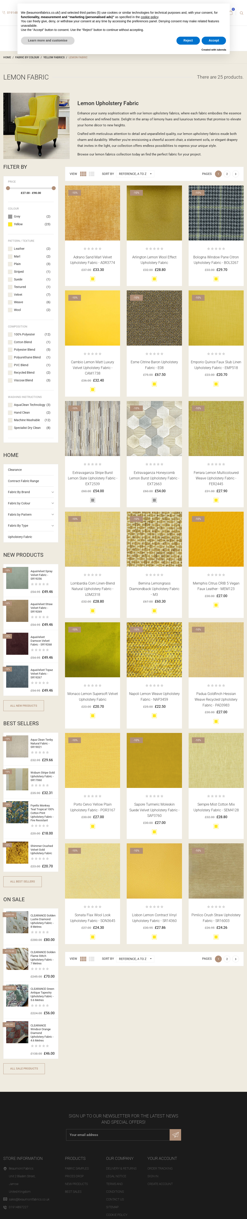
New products (76, 1184)
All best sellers (22, 881)
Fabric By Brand (19, 492)
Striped (32, 272)
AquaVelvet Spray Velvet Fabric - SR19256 (41, 575)
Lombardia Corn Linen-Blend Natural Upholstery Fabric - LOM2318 (93, 589)
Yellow (32, 224)
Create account (160, 1184)
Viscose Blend (32, 380)
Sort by (108, 174)
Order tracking (160, 1168)
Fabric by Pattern (20, 514)
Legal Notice (116, 1176)
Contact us (115, 1199)
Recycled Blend (32, 373)
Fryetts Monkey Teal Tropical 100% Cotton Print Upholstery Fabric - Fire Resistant (42, 813)
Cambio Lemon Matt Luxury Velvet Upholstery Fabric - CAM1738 (92, 367)
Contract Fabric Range (23, 481)
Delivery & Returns (121, 1168)
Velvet (32, 295)
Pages (207, 174)
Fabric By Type (18, 525)
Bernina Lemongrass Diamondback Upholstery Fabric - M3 (154, 589)
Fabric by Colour (19, 503)
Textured (32, 287)
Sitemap (112, 1207)
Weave (32, 302)
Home (11, 455)
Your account (162, 1158)
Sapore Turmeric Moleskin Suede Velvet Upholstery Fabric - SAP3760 (154, 810)
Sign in (152, 1176)
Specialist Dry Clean (32, 428)
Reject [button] (188, 40)
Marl (32, 256)
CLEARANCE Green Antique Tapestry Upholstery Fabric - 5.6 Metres (42, 994)
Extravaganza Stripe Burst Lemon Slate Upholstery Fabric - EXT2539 (92, 478)
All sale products (24, 1068)
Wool (32, 310)
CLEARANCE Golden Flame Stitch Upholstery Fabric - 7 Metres (43, 957)
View (73, 174)
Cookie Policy (116, 1215)
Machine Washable (32, 420)
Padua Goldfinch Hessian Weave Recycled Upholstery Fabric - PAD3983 (216, 699)
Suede (32, 279)
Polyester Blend (32, 350)
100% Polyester (32, 334)
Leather (32, 249)
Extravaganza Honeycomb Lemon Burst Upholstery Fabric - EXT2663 (154, 478)
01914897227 (18, 1207)
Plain (32, 264)
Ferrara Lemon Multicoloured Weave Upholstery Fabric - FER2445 (216, 478)
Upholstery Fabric (20, 537)
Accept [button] (214, 40)
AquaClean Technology (32, 405)
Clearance (15, 469)
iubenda (221, 49)
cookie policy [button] (149, 17)
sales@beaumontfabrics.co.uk (29, 1199)
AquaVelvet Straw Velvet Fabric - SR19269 (42, 607)
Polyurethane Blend (32, 357)
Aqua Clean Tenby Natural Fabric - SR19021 (42, 743)
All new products (23, 705)
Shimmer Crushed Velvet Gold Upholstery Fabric (42, 849)
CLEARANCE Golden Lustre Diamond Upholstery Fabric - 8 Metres (43, 921)
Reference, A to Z (136, 174)
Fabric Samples (77, 1168)
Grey (32, 216)
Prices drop (74, 1176)
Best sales (73, 1191)
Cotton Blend (32, 342)
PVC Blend (32, 365)
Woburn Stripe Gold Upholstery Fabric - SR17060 (43, 776)
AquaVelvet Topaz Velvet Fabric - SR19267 (42, 673)
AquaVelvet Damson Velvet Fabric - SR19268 (41, 640)
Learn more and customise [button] (47, 40)
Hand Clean (32, 413)
